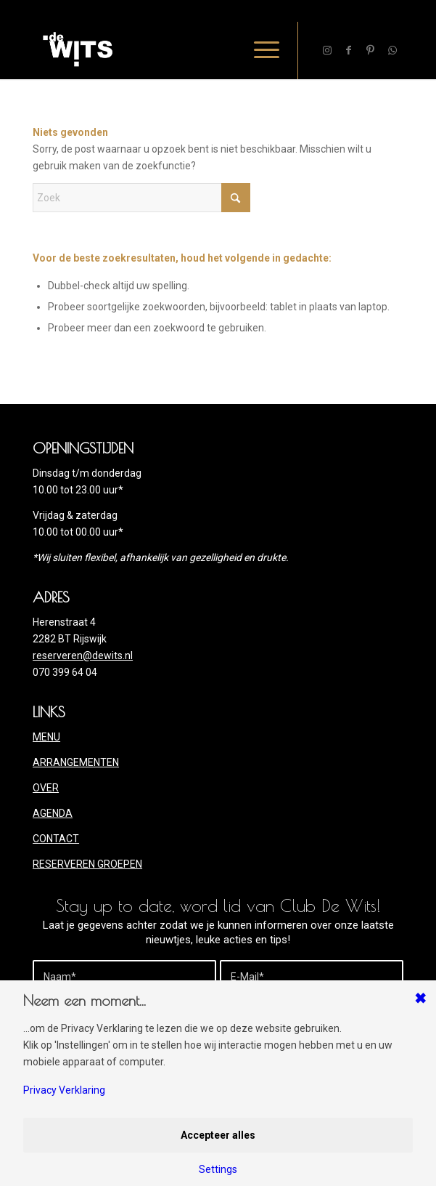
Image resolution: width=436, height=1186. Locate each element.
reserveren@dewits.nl (83, 655)
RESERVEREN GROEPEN (87, 864)
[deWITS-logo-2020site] (181, 50)
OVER (46, 788)
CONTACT (56, 838)
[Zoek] (141, 197)
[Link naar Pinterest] (371, 50)
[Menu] (259, 50)
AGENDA (53, 813)
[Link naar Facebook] (349, 50)
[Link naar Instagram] (327, 50)
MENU (46, 737)
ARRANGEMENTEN (76, 762)
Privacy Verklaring (64, 1090)
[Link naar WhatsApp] (392, 50)
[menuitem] (259, 50)
